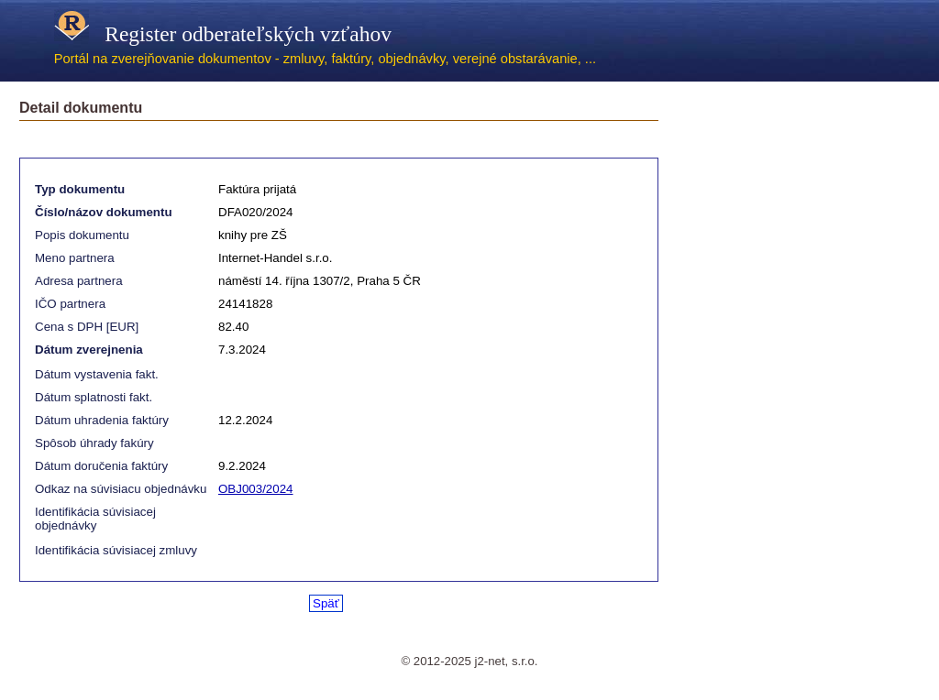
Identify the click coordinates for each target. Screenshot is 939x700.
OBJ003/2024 (255, 489)
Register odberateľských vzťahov (223, 34)
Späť (326, 603)
